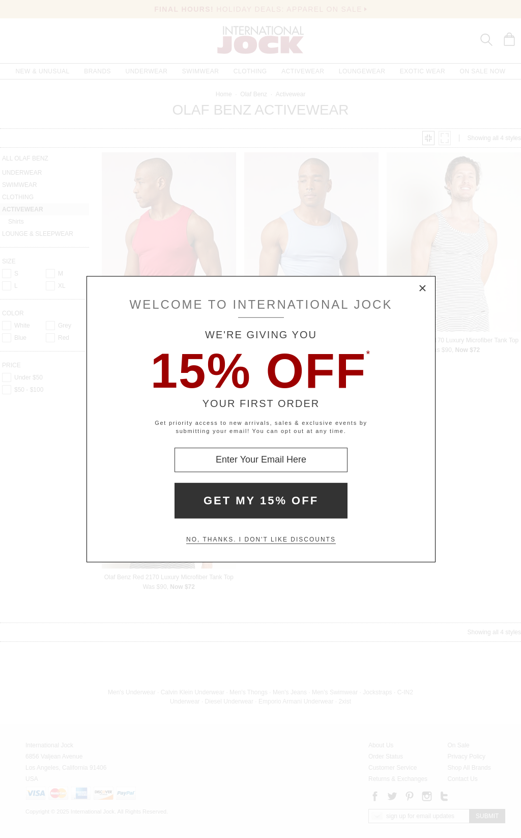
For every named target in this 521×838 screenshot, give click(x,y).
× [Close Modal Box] (422, 288)
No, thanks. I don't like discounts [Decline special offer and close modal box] (261, 539)
